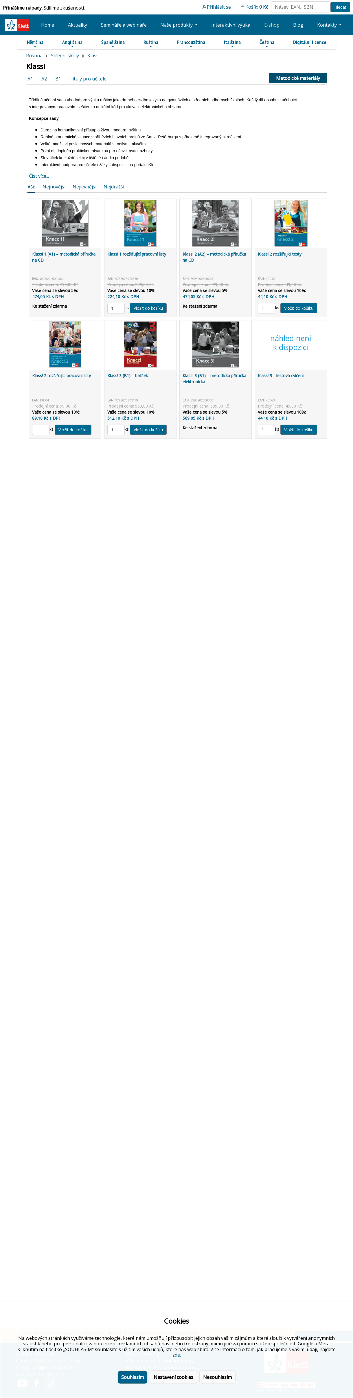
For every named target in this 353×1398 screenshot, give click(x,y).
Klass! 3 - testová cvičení (281, 375)
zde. (176, 1355)
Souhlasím (132, 1377)
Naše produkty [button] (177, 25)
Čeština (267, 44)
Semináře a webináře (124, 25)
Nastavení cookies (173, 1377)
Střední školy (65, 55)
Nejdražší (114, 187)
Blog (298, 25)
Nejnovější (54, 187)
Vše (31, 187)
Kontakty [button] (327, 25)
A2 (44, 79)
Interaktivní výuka (230, 25)
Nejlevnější (84, 187)
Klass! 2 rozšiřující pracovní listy (61, 375)
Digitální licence (309, 44)
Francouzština (191, 44)
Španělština (113, 44)
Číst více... (39, 176)
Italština (232, 44)
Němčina (35, 44)
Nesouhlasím (217, 1377)
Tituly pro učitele (87, 79)
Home (47, 25)
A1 (30, 79)
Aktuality (77, 25)
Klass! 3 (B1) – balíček (127, 375)
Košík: (256, 7)
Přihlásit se (219, 7)
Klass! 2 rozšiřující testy (279, 254)
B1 (58, 79)
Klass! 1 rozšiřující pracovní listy (136, 254)
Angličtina (72, 44)
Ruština (151, 44)
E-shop (272, 25)
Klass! (93, 55)
